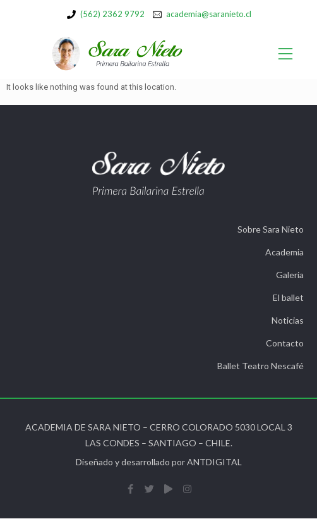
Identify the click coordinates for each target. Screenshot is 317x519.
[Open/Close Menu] (286, 54)
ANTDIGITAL (214, 461)
